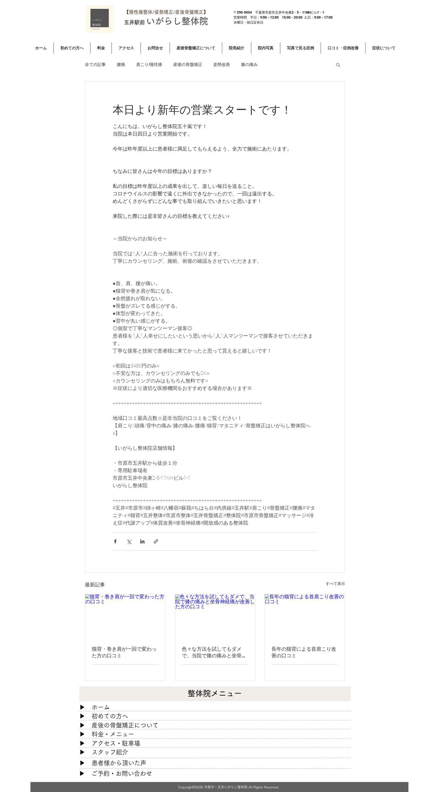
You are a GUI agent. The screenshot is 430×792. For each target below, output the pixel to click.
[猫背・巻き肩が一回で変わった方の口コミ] (125, 616)
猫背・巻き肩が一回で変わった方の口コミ (124, 652)
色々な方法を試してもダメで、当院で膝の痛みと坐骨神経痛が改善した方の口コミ (214, 652)
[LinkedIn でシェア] (142, 541)
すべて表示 (335, 583)
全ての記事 (95, 64)
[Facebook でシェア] (115, 541)
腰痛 (121, 64)
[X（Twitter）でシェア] (128, 541)
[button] (338, 64)
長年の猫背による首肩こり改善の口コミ (303, 652)
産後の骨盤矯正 (187, 64)
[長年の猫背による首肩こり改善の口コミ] (305, 616)
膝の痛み (249, 64)
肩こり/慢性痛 (149, 64)
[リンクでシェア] (156, 541)
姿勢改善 (221, 64)
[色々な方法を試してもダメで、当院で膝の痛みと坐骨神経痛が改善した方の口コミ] (215, 616)
